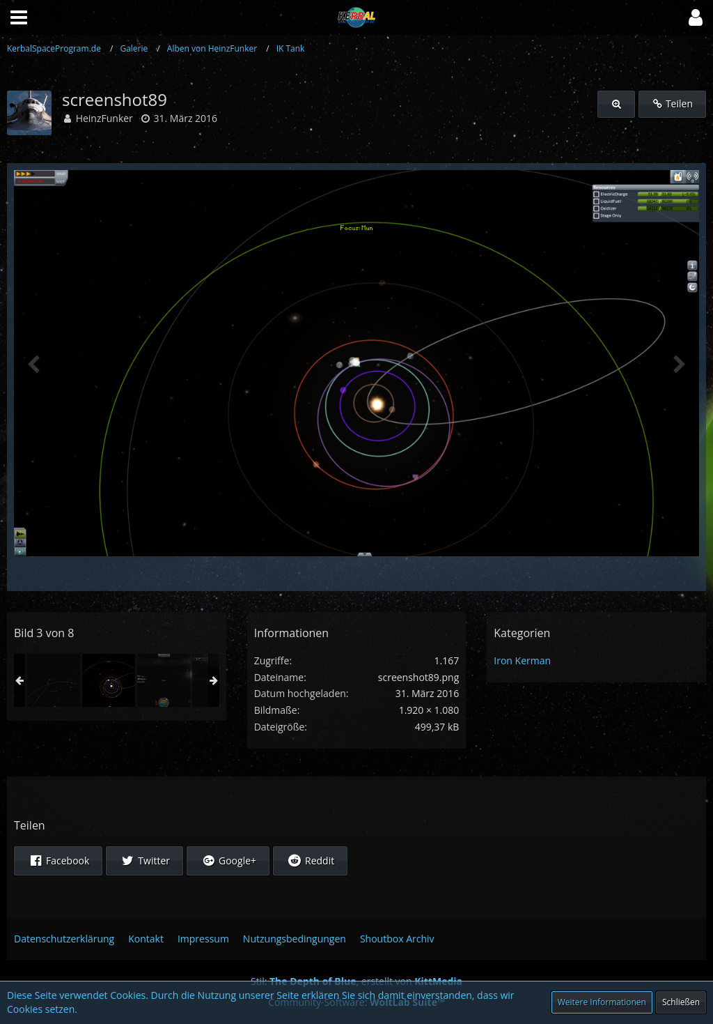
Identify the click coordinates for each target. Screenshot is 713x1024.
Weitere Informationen (602, 1002)
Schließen (681, 1002)
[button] (695, 17)
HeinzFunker (104, 118)
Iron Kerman (522, 660)
